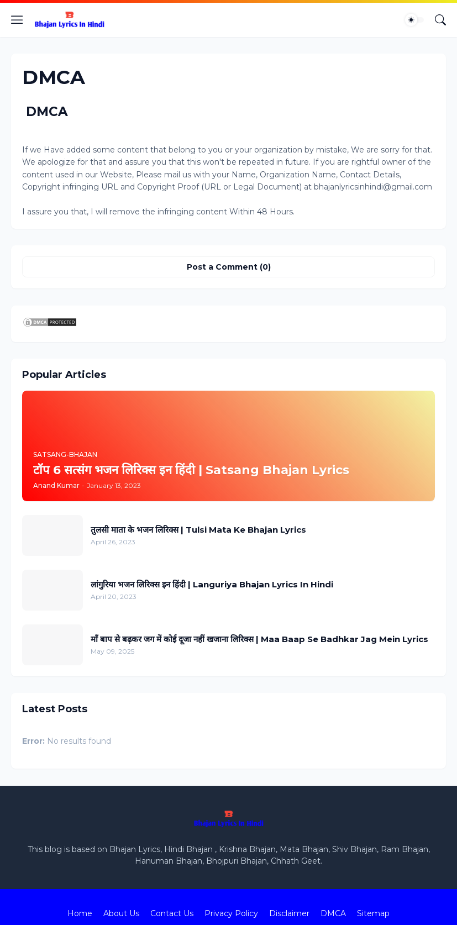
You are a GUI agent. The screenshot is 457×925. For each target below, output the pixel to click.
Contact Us (171, 913)
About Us (121, 913)
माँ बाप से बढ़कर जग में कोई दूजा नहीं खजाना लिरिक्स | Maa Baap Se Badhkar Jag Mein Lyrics (259, 639)
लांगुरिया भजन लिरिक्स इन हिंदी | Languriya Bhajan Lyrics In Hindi (212, 584)
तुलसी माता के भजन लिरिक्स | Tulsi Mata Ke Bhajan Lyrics (198, 529)
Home (79, 913)
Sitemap (373, 913)
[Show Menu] (17, 19)
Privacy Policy (231, 913)
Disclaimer (289, 913)
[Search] (440, 19)
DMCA (333, 913)
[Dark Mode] (414, 19)
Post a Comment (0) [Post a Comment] (229, 267)
